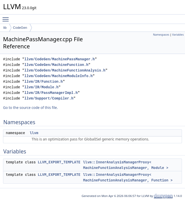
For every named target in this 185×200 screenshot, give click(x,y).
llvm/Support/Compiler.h (48, 98)
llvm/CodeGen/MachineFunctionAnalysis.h (64, 70)
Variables (178, 34)
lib (5, 28)
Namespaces (161, 34)
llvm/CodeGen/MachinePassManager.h (59, 59)
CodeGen (20, 28)
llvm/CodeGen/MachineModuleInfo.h (58, 76)
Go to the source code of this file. (30, 107)
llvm (34, 133)
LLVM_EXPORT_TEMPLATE (59, 162)
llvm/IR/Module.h (41, 87)
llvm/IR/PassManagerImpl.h (51, 92)
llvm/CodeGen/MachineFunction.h (56, 64)
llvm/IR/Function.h (43, 81)
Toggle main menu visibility (7, 17)
